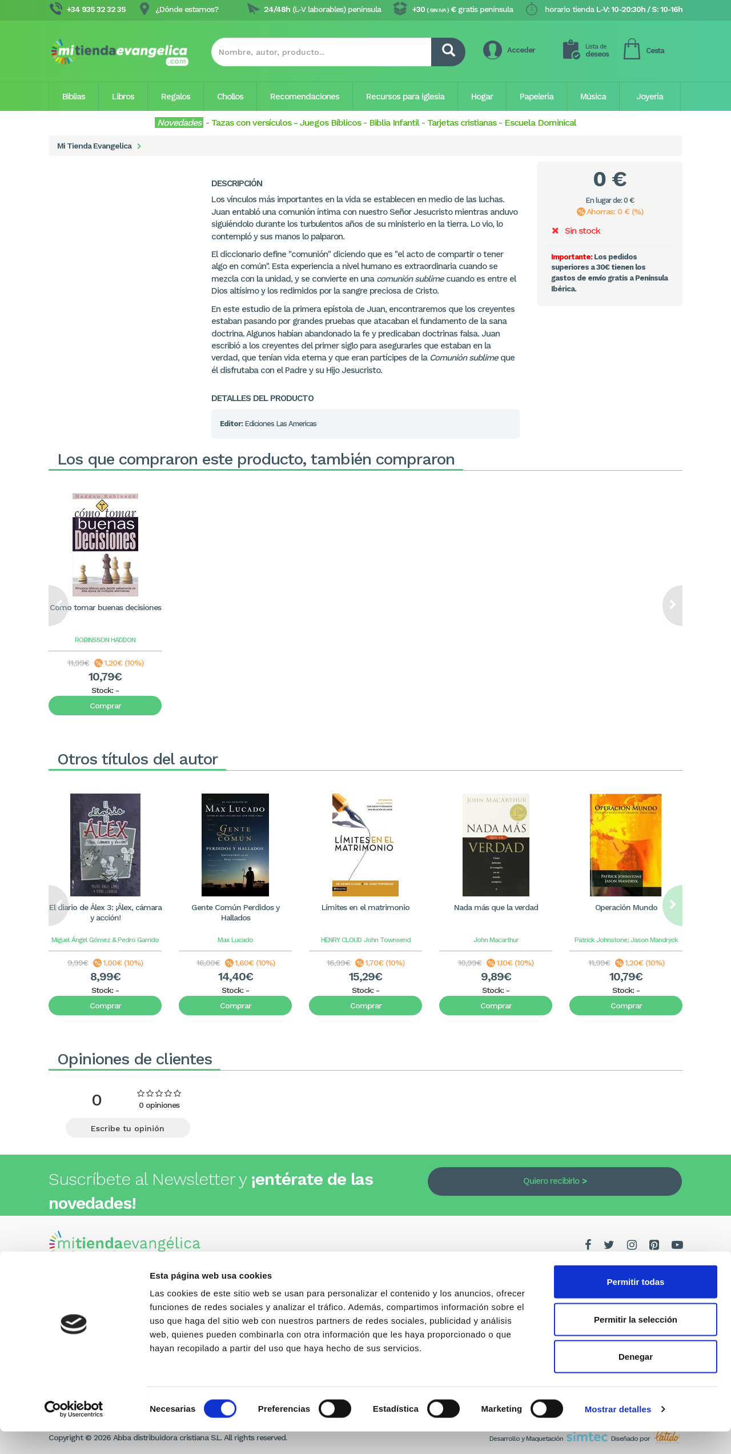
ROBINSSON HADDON (105, 640)
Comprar (105, 705)
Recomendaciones (304, 96)
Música (593, 96)
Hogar (482, 96)
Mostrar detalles (618, 1431)
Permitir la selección (635, 1342)
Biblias (73, 96)
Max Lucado (235, 940)
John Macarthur (496, 940)
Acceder (521, 50)
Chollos (230, 96)
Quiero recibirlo (551, 1181)
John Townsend (387, 940)
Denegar (635, 1379)
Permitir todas (636, 1304)
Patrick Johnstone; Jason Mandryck (626, 940)
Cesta (655, 50)
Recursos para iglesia (405, 96)
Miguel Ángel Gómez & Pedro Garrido (105, 940)
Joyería (649, 96)
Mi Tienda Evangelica (94, 145)
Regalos (175, 96)
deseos (597, 50)
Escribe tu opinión (127, 1128)
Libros (123, 96)
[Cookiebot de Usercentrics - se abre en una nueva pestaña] (74, 1431)
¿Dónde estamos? (186, 9)
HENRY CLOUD (341, 940)
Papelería (536, 96)
